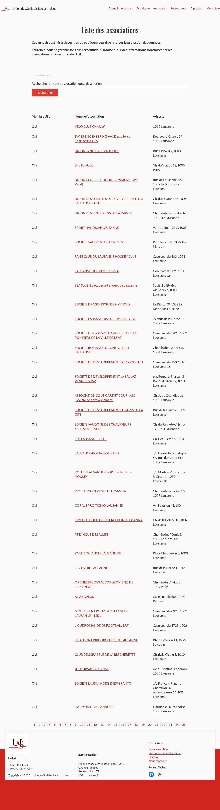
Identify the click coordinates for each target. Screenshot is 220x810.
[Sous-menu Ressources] (186, 8)
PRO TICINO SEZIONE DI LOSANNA (100, 491)
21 (156, 724)
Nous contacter (158, 760)
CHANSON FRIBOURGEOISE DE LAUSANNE (106, 640)
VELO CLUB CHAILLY (90, 126)
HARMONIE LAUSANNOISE (94, 707)
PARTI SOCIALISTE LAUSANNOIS (98, 553)
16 (122, 724)
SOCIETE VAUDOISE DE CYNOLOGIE (101, 242)
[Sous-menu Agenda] (132, 8)
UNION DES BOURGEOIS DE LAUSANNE (104, 213)
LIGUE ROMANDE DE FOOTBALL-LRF (102, 625)
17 (129, 724)
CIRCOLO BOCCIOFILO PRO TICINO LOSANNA (109, 520)
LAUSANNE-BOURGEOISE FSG (97, 453)
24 (177, 724)
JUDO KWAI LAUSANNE (92, 669)
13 (102, 724)
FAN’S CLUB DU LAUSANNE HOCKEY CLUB (106, 256)
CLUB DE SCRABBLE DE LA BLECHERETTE (105, 654)
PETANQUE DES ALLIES (91, 534)
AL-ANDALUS (84, 596)
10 (81, 724)
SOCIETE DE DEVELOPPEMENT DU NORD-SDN (109, 362)
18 (136, 724)
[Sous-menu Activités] (149, 8)
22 (163, 724)
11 (88, 724)
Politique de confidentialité (165, 753)
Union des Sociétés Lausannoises (34, 8)
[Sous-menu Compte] (219, 8)
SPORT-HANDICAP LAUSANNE (97, 227)
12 (95, 724)
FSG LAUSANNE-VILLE (90, 439)
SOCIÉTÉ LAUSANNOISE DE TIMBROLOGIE (106, 319)
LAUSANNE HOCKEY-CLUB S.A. (97, 271)
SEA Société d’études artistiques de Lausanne (106, 285)
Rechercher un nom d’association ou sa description (67, 83)
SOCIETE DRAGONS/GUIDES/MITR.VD (102, 304)
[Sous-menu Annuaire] (167, 8)
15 (115, 724)
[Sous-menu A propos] (203, 8)
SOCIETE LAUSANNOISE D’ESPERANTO (103, 683)
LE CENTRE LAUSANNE (91, 568)
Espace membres (158, 749)
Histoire (153, 757)
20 (150, 724)
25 (184, 724)
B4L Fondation (85, 165)
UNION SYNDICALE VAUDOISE (97, 151)
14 (109, 724)
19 (143, 724)
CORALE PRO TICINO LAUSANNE (99, 505)
